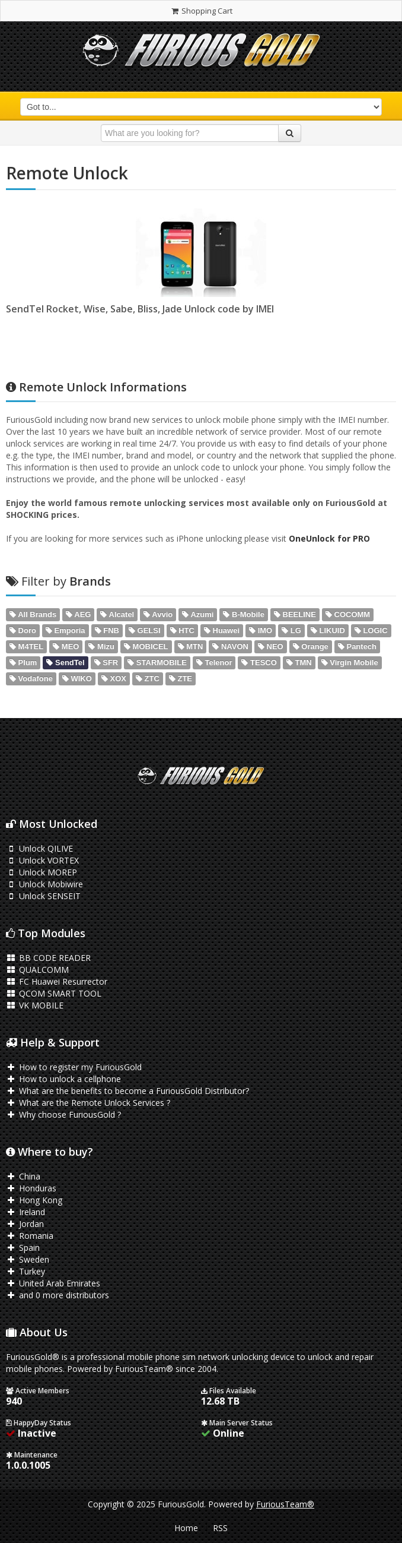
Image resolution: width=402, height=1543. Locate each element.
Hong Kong (34, 1200)
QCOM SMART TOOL (53, 993)
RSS (220, 1527)
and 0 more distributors (57, 1295)
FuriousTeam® (285, 1504)
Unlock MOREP (41, 872)
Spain (23, 1247)
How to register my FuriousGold (74, 1067)
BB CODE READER (48, 957)
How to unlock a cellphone (63, 1078)
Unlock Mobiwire (44, 884)
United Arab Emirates (53, 1283)
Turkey (25, 1271)
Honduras (31, 1188)
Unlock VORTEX (42, 860)
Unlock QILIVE (39, 848)
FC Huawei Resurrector (56, 981)
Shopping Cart (201, 10)
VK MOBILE (34, 1005)
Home (186, 1527)
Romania (29, 1235)
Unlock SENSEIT (43, 896)
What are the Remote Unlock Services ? (88, 1102)
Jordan (25, 1223)
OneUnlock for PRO (329, 538)
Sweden (27, 1259)
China (23, 1176)
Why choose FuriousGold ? (63, 1114)
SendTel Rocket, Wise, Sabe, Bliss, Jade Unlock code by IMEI (140, 308)
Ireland (25, 1212)
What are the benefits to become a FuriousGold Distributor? (127, 1090)
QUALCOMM (37, 969)
